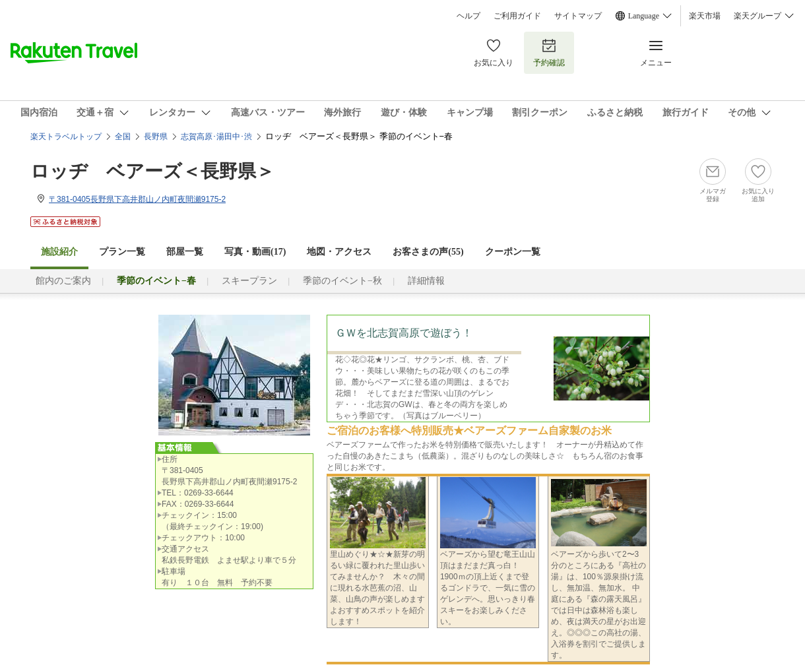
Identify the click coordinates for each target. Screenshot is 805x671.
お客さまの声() (428, 252)
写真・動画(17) (255, 252)
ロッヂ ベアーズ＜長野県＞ (152, 171)
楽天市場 (705, 15)
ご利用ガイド (517, 15)
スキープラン (249, 281)
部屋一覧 (184, 252)
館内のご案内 (63, 281)
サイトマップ (578, 15)
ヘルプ (468, 15)
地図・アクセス (339, 252)
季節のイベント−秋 (342, 281)
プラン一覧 (122, 252)
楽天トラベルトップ (66, 136)
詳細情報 (426, 281)
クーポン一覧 (512, 252)
